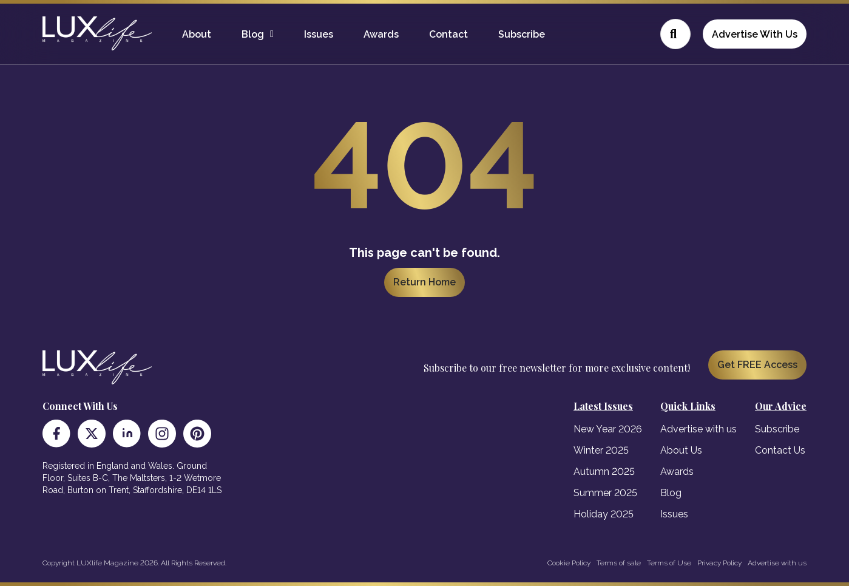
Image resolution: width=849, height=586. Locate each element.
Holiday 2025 (603, 514)
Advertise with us (698, 429)
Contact (448, 34)
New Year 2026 (607, 429)
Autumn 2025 (604, 471)
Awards (381, 34)
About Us (681, 450)
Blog (253, 34)
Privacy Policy (719, 563)
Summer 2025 (605, 493)
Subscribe (521, 34)
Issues (318, 34)
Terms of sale (619, 563)
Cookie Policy (568, 563)
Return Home (424, 282)
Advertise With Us (754, 34)
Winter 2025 (601, 450)
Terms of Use (669, 563)
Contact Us (780, 450)
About (196, 34)
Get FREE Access (757, 364)
